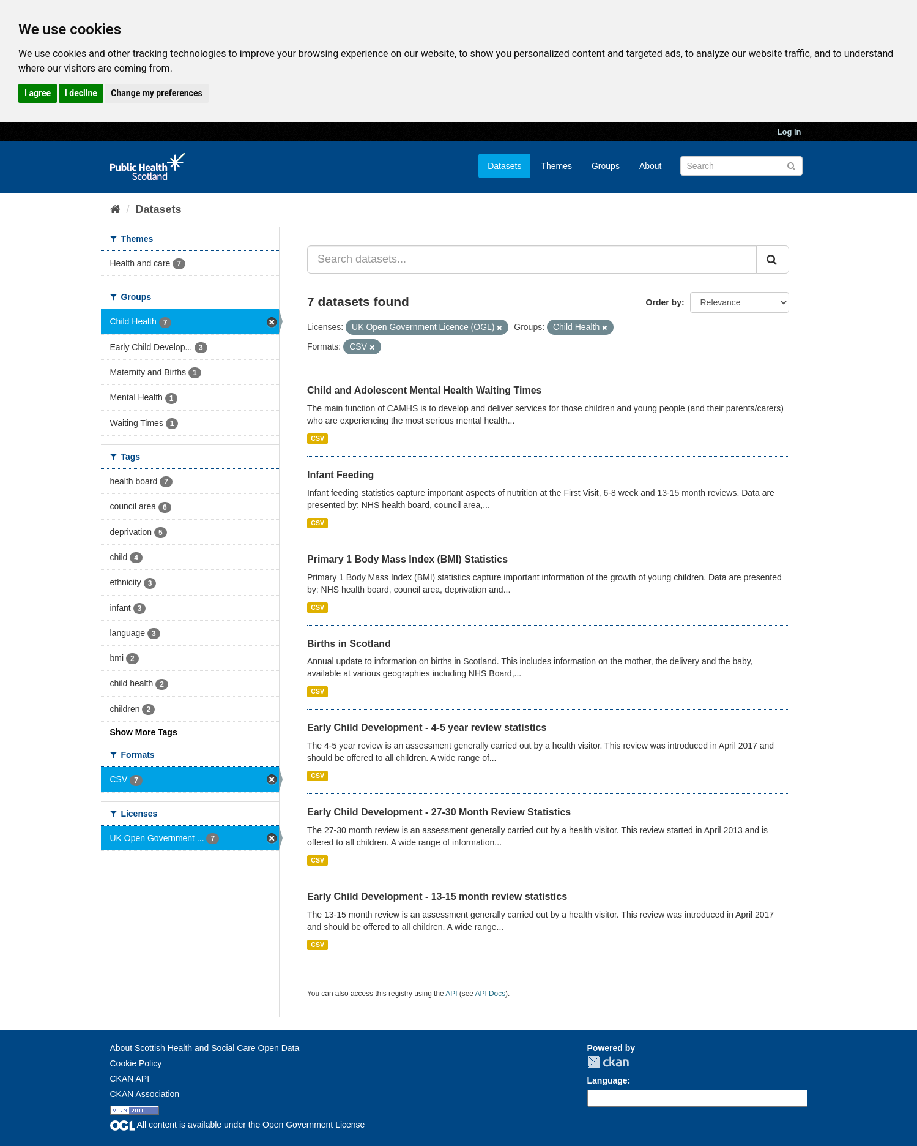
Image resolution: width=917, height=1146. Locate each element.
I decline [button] (81, 93)
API (451, 993)
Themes (556, 166)
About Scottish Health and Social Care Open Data (205, 1048)
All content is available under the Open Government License (237, 1124)
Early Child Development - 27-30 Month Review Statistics (439, 812)
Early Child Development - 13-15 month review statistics (437, 896)
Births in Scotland (349, 644)
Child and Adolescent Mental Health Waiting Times (424, 390)
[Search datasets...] (532, 259)
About (650, 166)
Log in (789, 132)
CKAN (608, 1061)
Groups (606, 166)
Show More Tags (143, 732)
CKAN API (130, 1079)
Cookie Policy (136, 1063)
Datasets (504, 166)
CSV (317, 438)
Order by (663, 302)
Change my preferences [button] (156, 93)
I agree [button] (37, 93)
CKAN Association (145, 1094)
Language (607, 1080)
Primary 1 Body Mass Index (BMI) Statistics (407, 559)
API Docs (490, 993)
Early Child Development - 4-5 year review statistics (426, 727)
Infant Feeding (340, 475)
